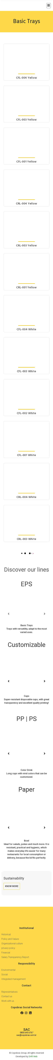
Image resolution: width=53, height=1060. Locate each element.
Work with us (7, 1001)
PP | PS (26, 719)
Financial (5, 952)
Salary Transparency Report (15, 957)
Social (4, 974)
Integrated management (13, 979)
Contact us (6, 996)
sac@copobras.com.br (26, 1035)
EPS (26, 584)
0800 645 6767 (26, 1032)
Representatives (9, 991)
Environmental (8, 970)
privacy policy (8, 948)
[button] (8, 614)
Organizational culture (12, 943)
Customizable (27, 644)
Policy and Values (10, 939)
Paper (26, 789)
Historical (6, 934)
